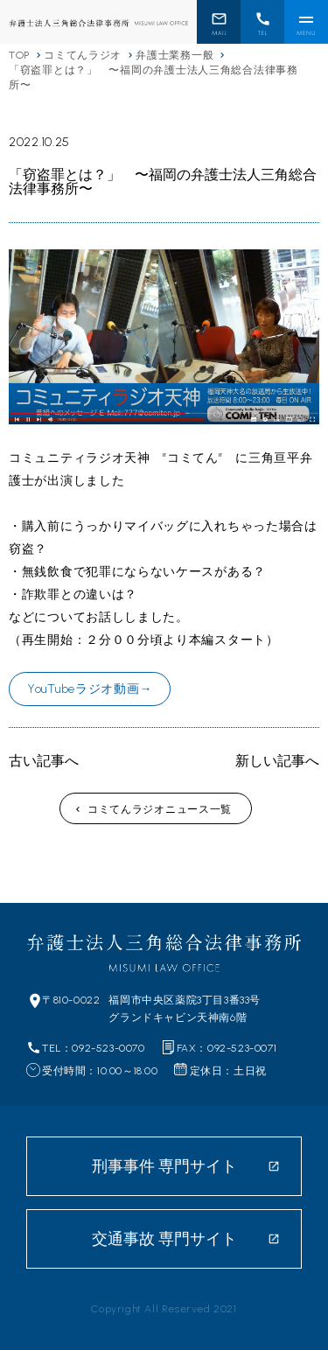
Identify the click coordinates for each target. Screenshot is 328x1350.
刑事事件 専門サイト (164, 1166)
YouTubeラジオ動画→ (89, 689)
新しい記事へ (277, 761)
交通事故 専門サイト (164, 1239)
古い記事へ (44, 761)
